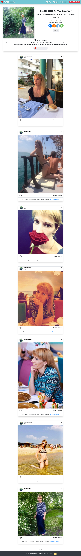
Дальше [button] (56, 30)
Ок (55, 553)
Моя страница (74, 2)
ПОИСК (55, 2)
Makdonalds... (28, 56)
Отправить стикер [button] (40, 48)
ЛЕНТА (48, 2)
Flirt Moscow (9, 2)
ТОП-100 (63, 2)
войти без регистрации (54, 123)
